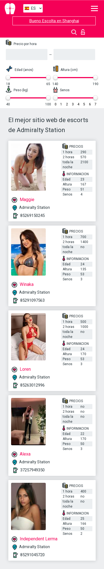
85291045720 (32, 554)
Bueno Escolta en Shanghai (54, 20)
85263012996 (32, 385)
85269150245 (32, 215)
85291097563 (32, 300)
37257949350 (32, 469)
